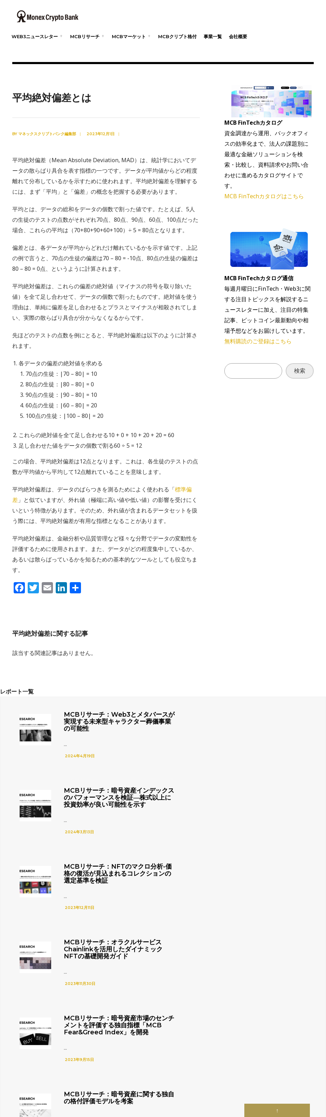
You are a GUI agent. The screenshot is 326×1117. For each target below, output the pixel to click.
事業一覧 (213, 36)
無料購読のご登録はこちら (258, 341)
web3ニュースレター (35, 36)
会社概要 (238, 36)
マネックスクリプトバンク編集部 (47, 133)
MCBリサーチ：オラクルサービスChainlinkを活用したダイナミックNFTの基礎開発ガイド (263, 808)
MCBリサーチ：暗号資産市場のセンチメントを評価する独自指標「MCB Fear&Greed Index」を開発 (107, 891)
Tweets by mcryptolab (189, 1011)
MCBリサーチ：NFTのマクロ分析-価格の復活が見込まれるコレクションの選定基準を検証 (107, 808)
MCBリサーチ (85, 36)
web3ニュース (183, 1084)
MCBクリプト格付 (177, 36)
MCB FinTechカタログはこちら (264, 196)
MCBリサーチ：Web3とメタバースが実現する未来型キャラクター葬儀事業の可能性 (108, 721)
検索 (299, 370)
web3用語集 (214, 1084)
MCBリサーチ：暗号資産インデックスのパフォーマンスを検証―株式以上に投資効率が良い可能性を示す (263, 725)
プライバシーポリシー (143, 1084)
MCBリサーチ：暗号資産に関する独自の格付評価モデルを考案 (263, 887)
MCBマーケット (129, 36)
